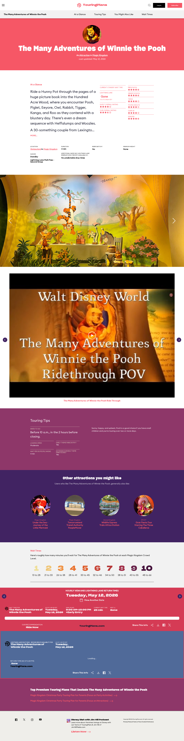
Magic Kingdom (100, 55)
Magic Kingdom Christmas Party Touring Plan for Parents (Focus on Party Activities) (73, 695)
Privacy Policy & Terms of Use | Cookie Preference (138, 722)
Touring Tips (100, 14)
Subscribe (174, 5)
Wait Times (147, 14)
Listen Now (81, 732)
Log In (159, 5)
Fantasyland (35, 149)
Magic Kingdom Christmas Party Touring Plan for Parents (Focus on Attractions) (71, 700)
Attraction (84, 55)
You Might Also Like (123, 14)
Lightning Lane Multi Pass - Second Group (42, 161)
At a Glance (80, 14)
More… (33, 135)
